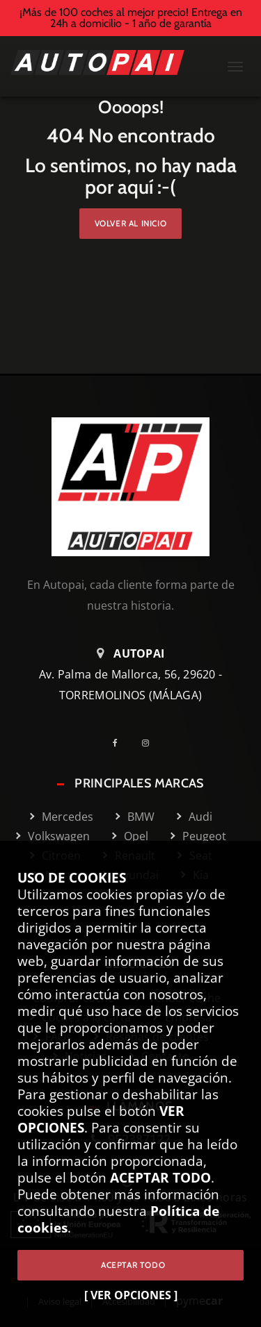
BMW (141, 816)
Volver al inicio (131, 223)
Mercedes (67, 816)
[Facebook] (120, 743)
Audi (200, 816)
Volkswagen (59, 836)
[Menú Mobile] (235, 68)
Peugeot (204, 836)
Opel (136, 836)
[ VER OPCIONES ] (130, 1295)
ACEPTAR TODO (130, 1265)
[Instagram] (150, 743)
